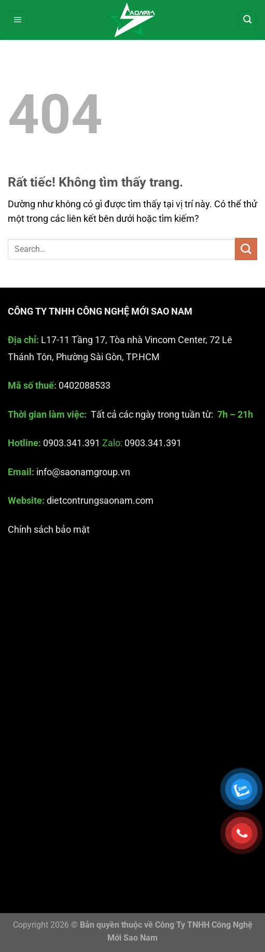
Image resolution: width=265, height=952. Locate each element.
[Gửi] (246, 249)
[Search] (247, 20)
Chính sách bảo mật (49, 529)
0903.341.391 (71, 443)
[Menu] (18, 20)
